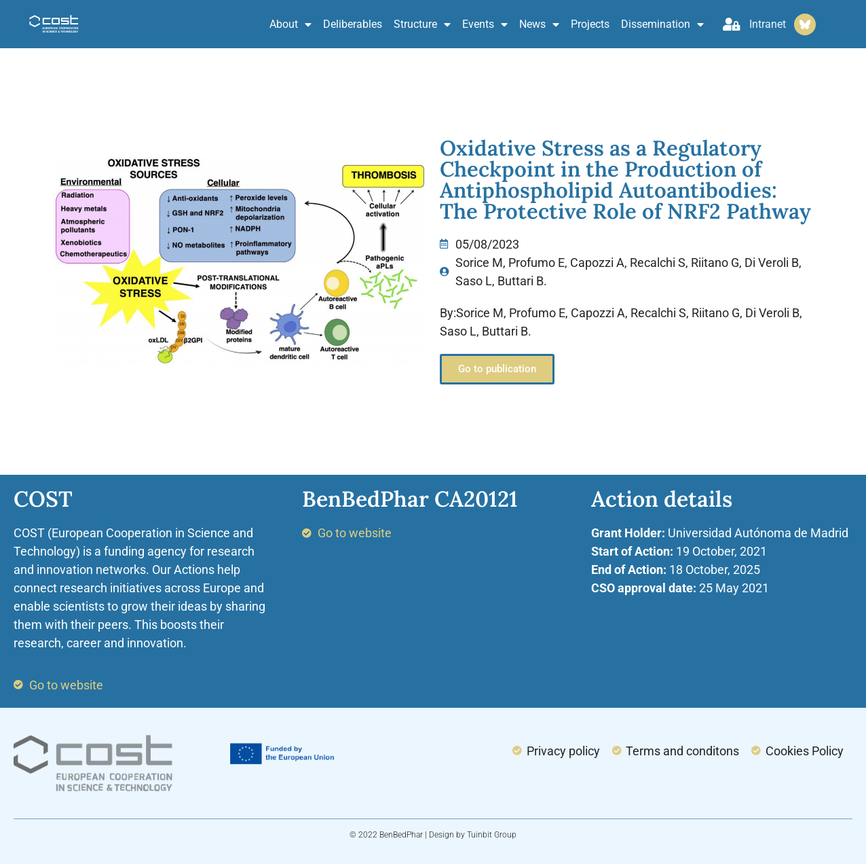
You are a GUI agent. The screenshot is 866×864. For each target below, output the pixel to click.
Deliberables (352, 24)
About (290, 24)
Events (485, 24)
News (539, 24)
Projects (590, 24)
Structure (422, 24)
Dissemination (662, 24)
